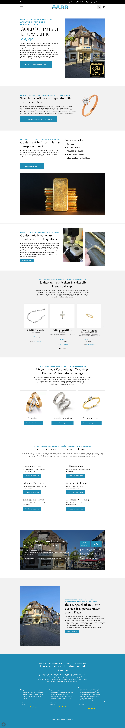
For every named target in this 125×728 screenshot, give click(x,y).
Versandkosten (37, 341)
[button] (22, 326)
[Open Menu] (21, 7)
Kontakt (23, 2)
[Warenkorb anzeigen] (104, 7)
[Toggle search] (99, 7)
